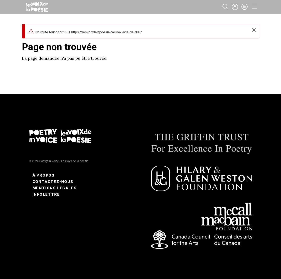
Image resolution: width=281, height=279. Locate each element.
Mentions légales (55, 188)
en (244, 7)
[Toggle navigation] (254, 7)
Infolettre (46, 194)
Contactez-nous (53, 181)
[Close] (254, 30)
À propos (44, 175)
